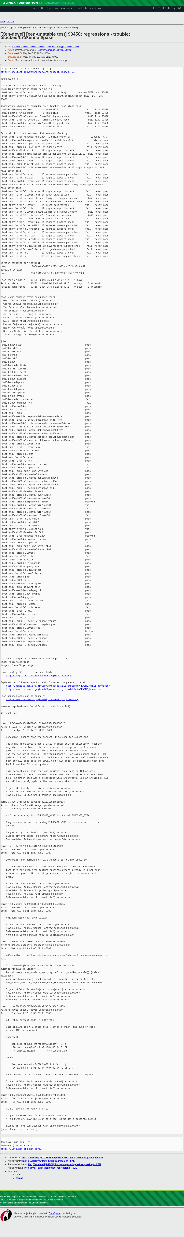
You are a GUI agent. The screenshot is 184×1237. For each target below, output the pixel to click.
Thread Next (44, 27)
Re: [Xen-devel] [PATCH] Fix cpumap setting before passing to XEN (64, 1164)
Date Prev (6, 27)
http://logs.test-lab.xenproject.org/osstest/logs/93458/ (38, 72)
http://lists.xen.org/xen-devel (21, 1149)
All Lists (10, 21)
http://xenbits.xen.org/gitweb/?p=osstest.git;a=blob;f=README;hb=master (54, 689)
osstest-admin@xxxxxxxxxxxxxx (63, 46)
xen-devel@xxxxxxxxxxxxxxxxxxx (29, 46)
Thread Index (70, 27)
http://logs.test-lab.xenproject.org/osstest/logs (39, 675)
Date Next (17, 27)
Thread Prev (30, 27)
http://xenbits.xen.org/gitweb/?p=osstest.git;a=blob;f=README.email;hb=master (58, 686)
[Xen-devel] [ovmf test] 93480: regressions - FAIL (48, 1161)
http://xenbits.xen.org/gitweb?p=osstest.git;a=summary (42, 699)
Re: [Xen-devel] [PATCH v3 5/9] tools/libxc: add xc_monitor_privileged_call (62, 1157)
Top (3, 21)
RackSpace (54, 1213)
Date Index (56, 27)
